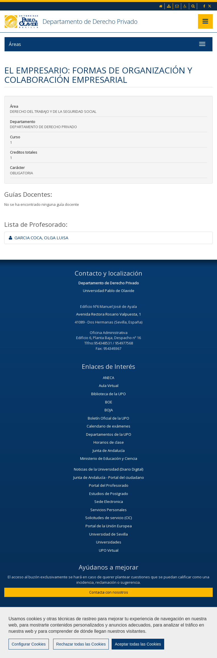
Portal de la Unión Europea (108, 525)
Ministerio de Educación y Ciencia (108, 458)
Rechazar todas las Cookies (81, 644)
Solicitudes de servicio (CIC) (108, 517)
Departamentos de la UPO (108, 434)
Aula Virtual (108, 385)
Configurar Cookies (29, 644)
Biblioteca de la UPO (108, 393)
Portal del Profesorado (108, 485)
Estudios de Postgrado (108, 493)
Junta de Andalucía (109, 450)
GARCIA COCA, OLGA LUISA (38, 237)
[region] (108, 632)
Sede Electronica (108, 501)
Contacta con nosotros (108, 592)
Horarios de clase (108, 442)
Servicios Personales (108, 509)
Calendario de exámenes (108, 426)
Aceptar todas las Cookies (138, 644)
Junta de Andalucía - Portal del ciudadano (108, 477)
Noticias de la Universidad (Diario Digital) (108, 469)
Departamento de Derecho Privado (90, 21)
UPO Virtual (108, 550)
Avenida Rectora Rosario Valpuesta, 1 (108, 314)
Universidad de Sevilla (108, 534)
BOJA (109, 409)
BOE (108, 402)
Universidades (108, 542)
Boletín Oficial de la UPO (108, 418)
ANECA (108, 377)
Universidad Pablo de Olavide (108, 290)
